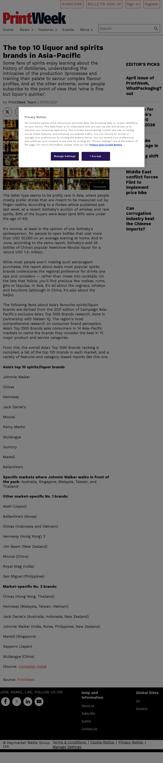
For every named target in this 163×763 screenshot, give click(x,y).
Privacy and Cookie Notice (105, 144)
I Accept (95, 156)
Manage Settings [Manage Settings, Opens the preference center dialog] (65, 156)
